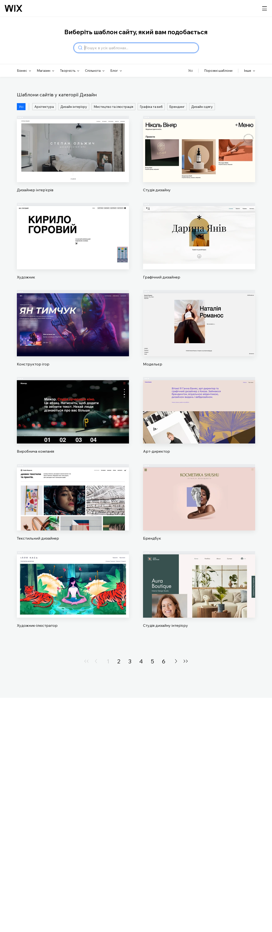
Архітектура (44, 107)
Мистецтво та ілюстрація (113, 107)
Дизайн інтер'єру (73, 107)
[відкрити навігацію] (264, 8)
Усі (21, 107)
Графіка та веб (151, 107)
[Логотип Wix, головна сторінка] (13, 8)
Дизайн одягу (202, 107)
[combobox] (140, 48)
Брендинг (177, 107)
